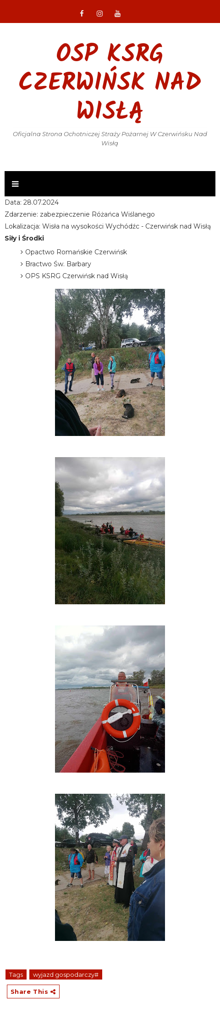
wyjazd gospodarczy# (66, 974)
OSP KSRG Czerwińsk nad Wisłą (109, 84)
